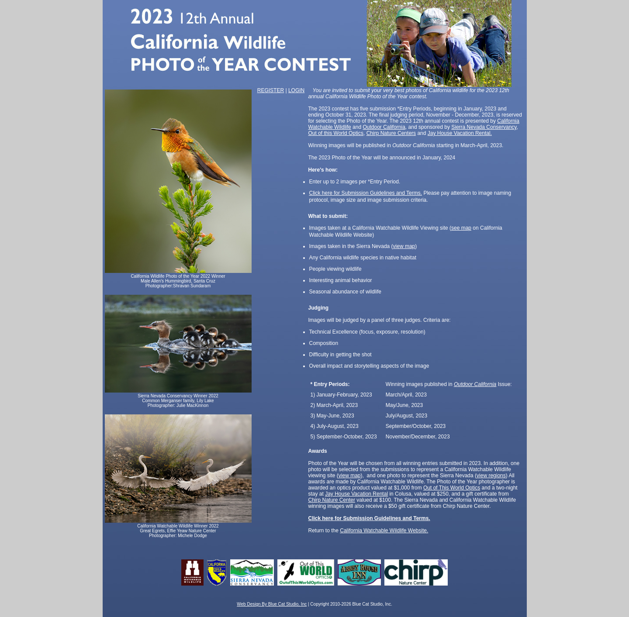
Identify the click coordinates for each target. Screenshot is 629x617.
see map (461, 228)
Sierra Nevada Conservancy (483, 127)
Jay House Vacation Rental (356, 494)
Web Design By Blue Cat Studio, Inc (272, 604)
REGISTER (270, 90)
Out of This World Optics (451, 488)
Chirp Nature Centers (391, 133)
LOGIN (296, 90)
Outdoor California (384, 127)
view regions (491, 475)
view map (404, 246)
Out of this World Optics (336, 133)
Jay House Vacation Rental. (460, 133)
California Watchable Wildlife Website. (384, 530)
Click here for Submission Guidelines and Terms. (365, 193)
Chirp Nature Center (331, 500)
